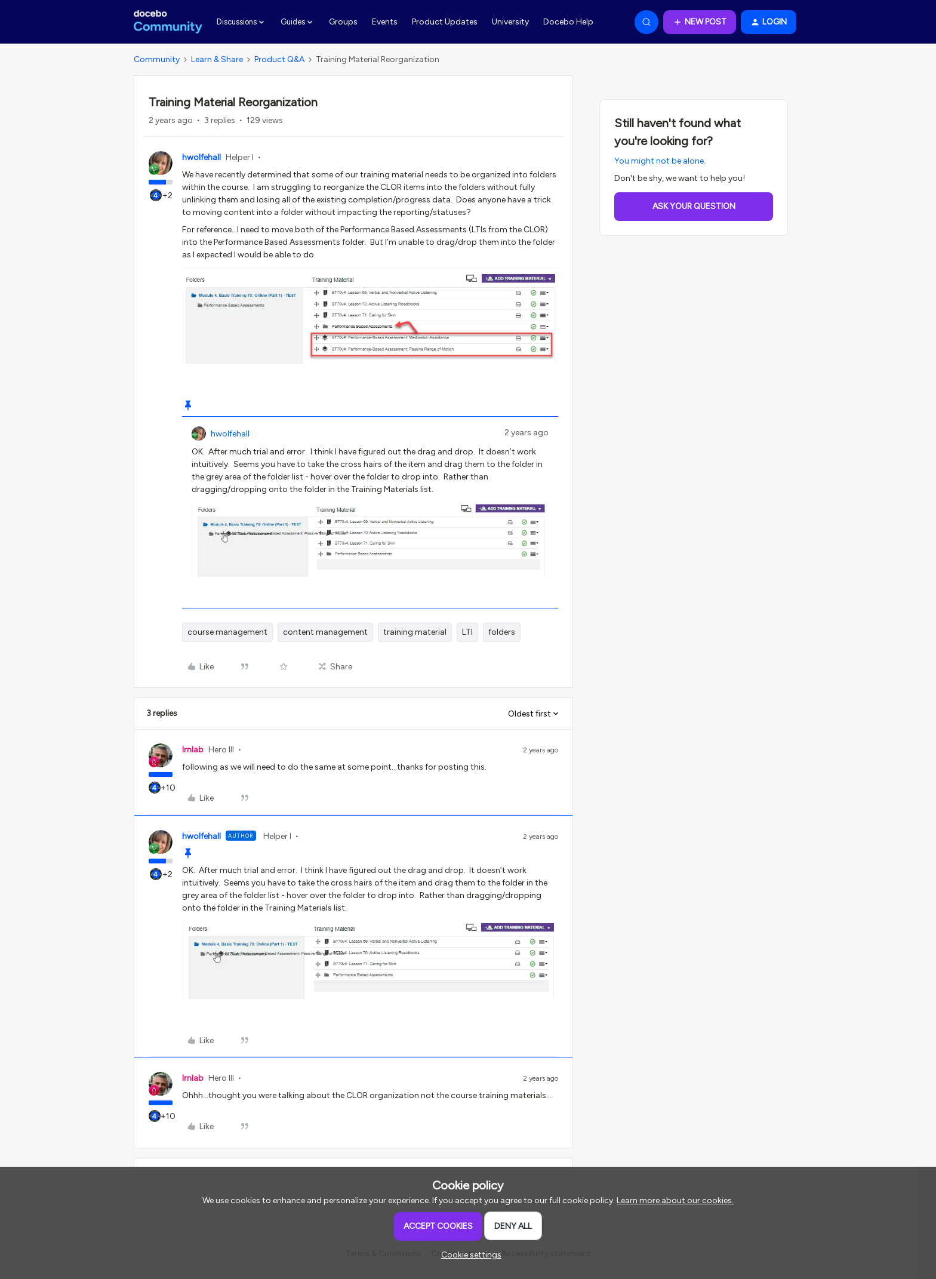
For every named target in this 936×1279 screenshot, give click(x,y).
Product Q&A (279, 59)
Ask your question (693, 206)
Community (157, 59)
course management (227, 632)
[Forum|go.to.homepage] (168, 22)
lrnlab (193, 750)
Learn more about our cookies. (675, 1200)
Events (385, 22)
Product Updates (445, 22)
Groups (343, 22)
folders (501, 632)
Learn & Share (217, 59)
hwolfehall (201, 157)
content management (325, 632)
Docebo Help (568, 22)
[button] (699, 22)
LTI (467, 632)
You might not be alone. (660, 161)
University (510, 22)
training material (415, 632)
